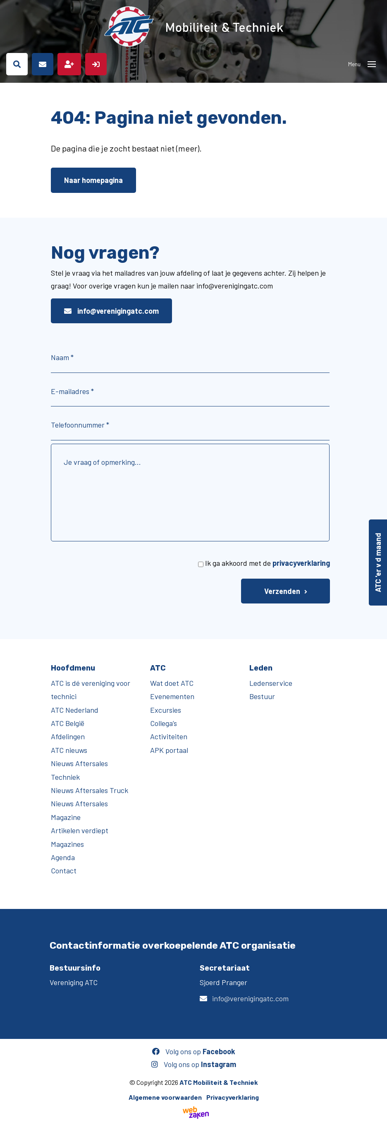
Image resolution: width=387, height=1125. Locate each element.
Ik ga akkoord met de (267, 562)
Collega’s (163, 723)
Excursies (165, 709)
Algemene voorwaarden (165, 1097)
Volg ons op (193, 1051)
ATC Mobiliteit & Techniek (218, 1082)
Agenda (63, 857)
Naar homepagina (93, 180)
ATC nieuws (69, 750)
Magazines (67, 844)
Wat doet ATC (172, 683)
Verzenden (282, 591)
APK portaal (169, 750)
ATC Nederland (74, 709)
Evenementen (172, 696)
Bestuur (262, 696)
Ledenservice (270, 683)
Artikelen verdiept (79, 830)
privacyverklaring (301, 562)
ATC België (67, 723)
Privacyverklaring (232, 1097)
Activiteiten (168, 736)
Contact (63, 870)
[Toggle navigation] (372, 64)
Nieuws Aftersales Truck (89, 790)
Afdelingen (68, 736)
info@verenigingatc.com (111, 310)
